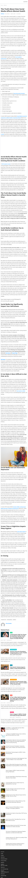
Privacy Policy (3, 874)
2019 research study (6, 168)
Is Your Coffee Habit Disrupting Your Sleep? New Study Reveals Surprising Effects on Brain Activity (18, 711)
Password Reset (4, 872)
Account (2, 865)
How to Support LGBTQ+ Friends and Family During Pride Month (18, 726)
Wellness (5, 5)
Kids (11, 644)
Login (2, 866)
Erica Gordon (7, 14)
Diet (11, 707)
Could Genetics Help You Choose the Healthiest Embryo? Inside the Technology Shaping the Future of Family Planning (18, 648)
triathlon (14, 631)
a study (17, 137)
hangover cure (4, 631)
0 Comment (19, 14)
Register (2, 875)
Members (3, 870)
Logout (2, 868)
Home (2, 5)
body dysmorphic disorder (19, 95)
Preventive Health (13, 661)
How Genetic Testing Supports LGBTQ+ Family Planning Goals (18, 679)
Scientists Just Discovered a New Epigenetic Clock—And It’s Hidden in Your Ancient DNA (18, 695)
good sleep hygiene (21, 539)
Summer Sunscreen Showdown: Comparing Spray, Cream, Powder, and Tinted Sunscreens (18, 665)
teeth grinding (9, 631)
